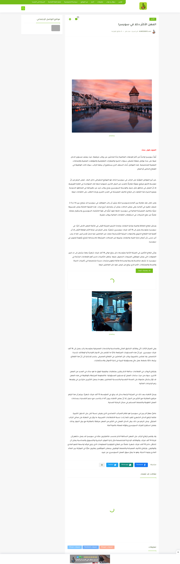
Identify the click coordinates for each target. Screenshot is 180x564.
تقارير (120, 2)
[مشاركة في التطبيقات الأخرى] (102, 465)
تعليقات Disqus (74, 547)
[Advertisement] (112, 60)
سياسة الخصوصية (71, 2)
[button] (141, 465)
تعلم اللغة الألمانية (54, 2)
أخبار (92, 2)
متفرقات (100, 2)
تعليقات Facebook (90, 547)
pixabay (112, 136)
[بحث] (23, 8)
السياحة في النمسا (38, 2)
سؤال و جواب (110, 2)
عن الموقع (84, 2)
